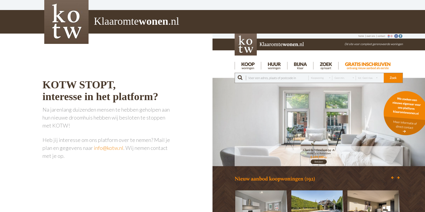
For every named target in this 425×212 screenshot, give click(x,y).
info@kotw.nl (108, 148)
